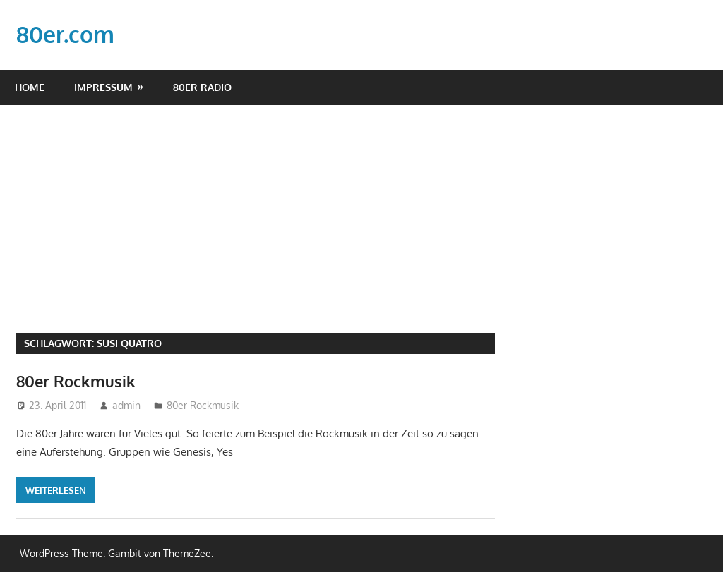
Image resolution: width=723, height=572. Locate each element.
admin (126, 405)
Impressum (103, 87)
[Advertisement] (361, 211)
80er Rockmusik (76, 381)
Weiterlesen (55, 490)
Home (29, 87)
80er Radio (202, 87)
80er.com (65, 34)
